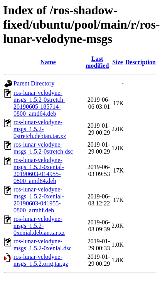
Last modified (97, 62)
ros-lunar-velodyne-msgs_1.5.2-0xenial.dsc (42, 244)
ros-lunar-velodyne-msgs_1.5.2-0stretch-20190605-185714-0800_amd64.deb (39, 103)
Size (117, 62)
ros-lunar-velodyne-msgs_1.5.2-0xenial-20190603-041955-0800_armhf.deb (38, 200)
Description (140, 62)
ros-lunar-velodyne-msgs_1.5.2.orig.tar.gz (40, 260)
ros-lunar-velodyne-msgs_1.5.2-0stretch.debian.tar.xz (39, 129)
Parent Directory (33, 83)
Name (48, 62)
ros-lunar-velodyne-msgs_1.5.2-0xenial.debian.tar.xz (39, 225)
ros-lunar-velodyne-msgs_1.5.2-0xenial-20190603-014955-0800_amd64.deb (38, 170)
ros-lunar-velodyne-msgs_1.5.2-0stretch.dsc (43, 148)
